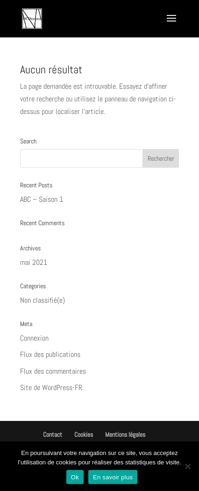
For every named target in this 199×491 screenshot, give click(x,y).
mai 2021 (33, 262)
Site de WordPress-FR (51, 387)
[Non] (187, 466)
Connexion (34, 338)
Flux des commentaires (53, 371)
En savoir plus (113, 477)
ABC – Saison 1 (41, 199)
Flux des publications (50, 354)
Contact (52, 434)
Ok (75, 477)
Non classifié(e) (42, 300)
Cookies (83, 434)
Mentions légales (125, 434)
